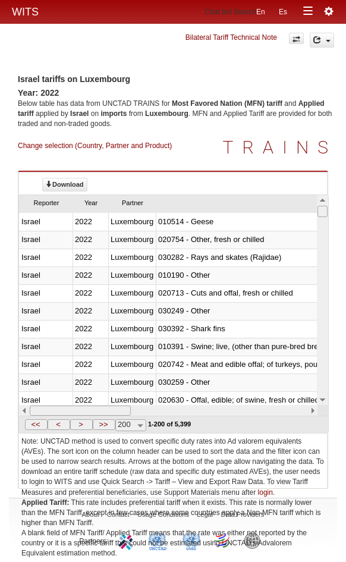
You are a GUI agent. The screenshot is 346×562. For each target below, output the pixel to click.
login (265, 492)
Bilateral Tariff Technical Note (231, 37)
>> (103, 424)
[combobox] (130, 425)
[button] (36, 424)
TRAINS (280, 147)
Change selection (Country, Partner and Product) (95, 146)
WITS (25, 12)
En (260, 12)
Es (283, 12)
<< (35, 424)
